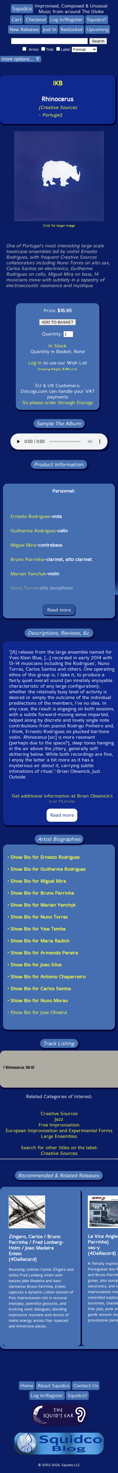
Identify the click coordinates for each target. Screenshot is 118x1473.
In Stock (57, 346)
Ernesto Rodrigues (30, 516)
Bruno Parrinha (27, 559)
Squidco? (97, 19)
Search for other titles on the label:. (59, 1150)
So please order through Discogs (57, 402)
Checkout (36, 19)
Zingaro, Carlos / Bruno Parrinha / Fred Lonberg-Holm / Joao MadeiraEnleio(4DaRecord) (36, 1248)
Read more (59, 610)
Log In (35, 363)
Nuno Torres (24, 588)
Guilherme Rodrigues (33, 531)
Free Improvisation (59, 1125)
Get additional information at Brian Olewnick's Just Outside (62, 798)
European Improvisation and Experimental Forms (59, 1130)
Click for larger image (59, 226)
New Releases (24, 29)
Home (26, 1385)
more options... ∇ (20, 59)
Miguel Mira (23, 545)
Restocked (71, 29)
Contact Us (85, 1385)
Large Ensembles (59, 1136)
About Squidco (53, 1385)
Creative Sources (59, 1113)
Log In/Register (66, 19)
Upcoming (97, 29)
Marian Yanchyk (28, 574)
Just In (49, 29)
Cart (17, 19)
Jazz (59, 1119)
